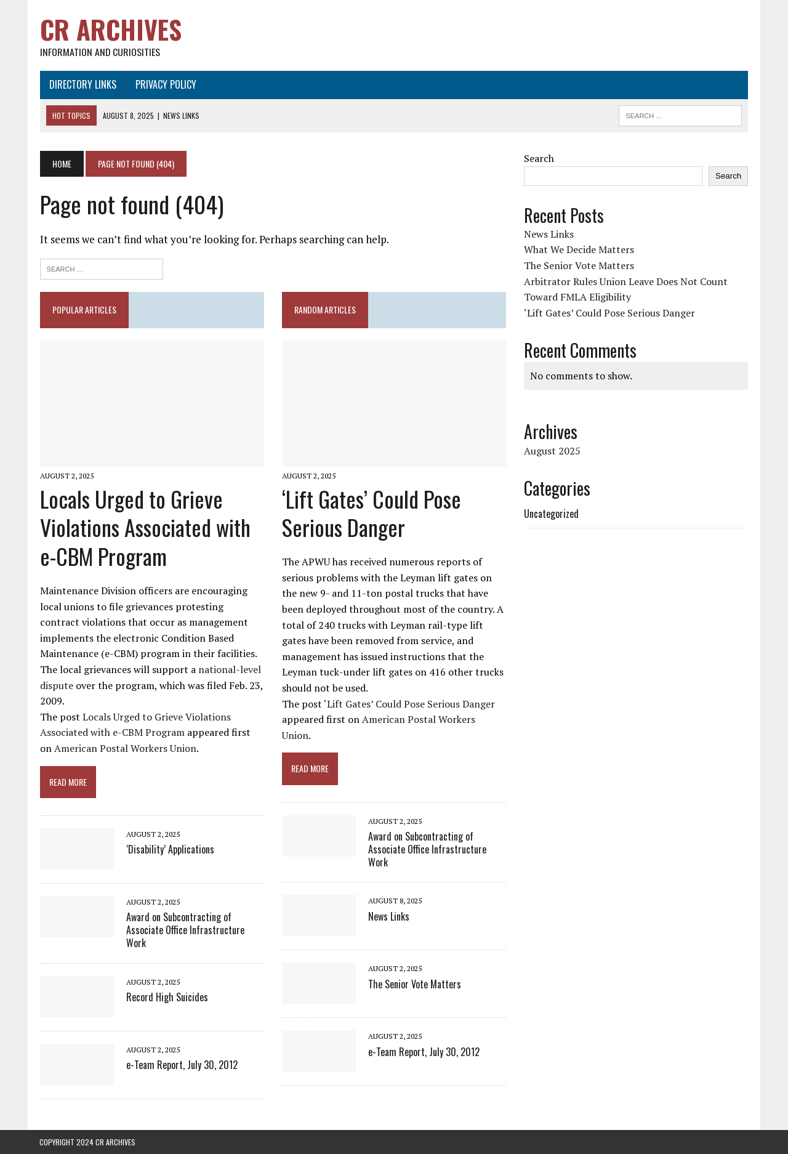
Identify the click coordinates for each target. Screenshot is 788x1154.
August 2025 (552, 451)
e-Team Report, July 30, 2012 (181, 1064)
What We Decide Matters (579, 250)
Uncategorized (551, 513)
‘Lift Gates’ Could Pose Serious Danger (371, 513)
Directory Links (82, 84)
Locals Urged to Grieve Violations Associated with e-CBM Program (144, 527)
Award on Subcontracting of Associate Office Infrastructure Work (185, 930)
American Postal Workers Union (125, 749)
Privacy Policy (165, 84)
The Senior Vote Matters (414, 984)
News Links (388, 916)
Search (539, 158)
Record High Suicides (166, 997)
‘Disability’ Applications (170, 849)
